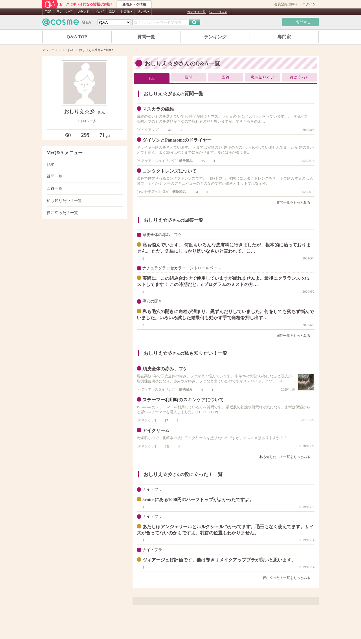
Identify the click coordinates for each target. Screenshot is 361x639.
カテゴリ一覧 (196, 12)
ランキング (64, 11)
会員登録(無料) (285, 4)
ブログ (99, 11)
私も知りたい (262, 77)
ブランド (83, 11)
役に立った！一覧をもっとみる (288, 577)
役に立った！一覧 (84, 213)
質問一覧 (146, 36)
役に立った (299, 77)
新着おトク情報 (134, 4)
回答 (226, 77)
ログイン (309, 4)
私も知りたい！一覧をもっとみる (286, 457)
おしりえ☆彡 (80, 111)
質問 (189, 77)
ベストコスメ (218, 12)
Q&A (112, 11)
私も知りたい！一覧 (84, 201)
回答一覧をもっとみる (295, 335)
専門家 (284, 36)
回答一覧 (84, 188)
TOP (48, 11)
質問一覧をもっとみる (295, 202)
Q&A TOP (77, 36)
